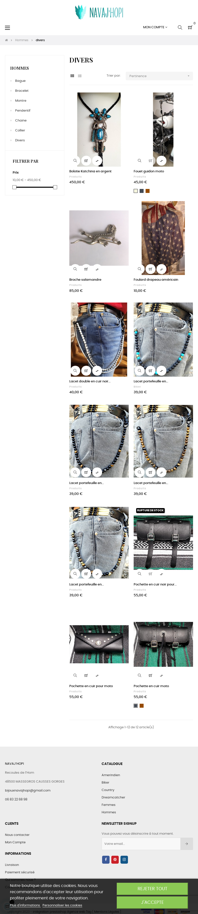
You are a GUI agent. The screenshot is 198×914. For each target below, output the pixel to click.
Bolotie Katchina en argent (90, 171)
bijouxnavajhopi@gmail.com (27, 790)
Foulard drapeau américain (156, 279)
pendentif (22, 110)
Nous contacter (17, 835)
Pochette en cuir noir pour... (155, 584)
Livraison (12, 865)
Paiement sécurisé (20, 872)
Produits (75, 177)
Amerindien (111, 775)
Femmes (109, 805)
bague (20, 81)
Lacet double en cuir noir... (90, 381)
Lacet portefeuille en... (151, 381)
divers (20, 140)
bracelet (22, 90)
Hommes (19, 68)
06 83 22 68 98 (16, 799)
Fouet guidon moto (149, 171)
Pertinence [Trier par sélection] (161, 76)
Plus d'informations (25, 905)
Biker (137, 387)
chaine (21, 120)
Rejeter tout (152, 888)
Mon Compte (15, 842)
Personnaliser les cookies (62, 905)
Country (108, 790)
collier (20, 130)
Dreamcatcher (113, 797)
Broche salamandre (85, 279)
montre (20, 100)
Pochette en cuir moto (151, 686)
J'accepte (152, 902)
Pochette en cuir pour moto (91, 686)
